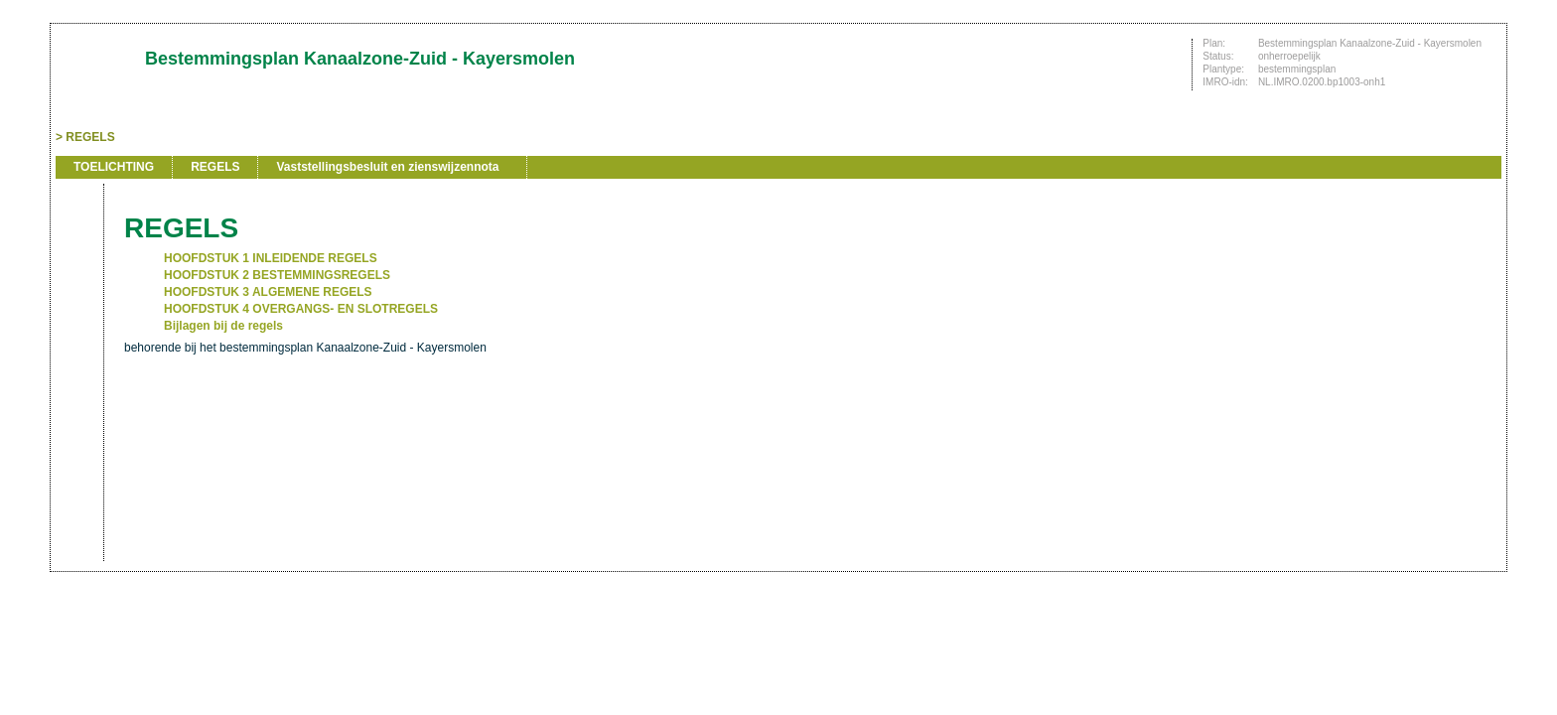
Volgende (77, 310)
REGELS (90, 137)
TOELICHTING (113, 167)
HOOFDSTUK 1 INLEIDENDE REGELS (270, 258)
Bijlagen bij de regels (223, 326)
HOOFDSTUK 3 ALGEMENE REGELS (268, 292)
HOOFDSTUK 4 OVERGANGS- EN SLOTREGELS (301, 309)
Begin (77, 250)
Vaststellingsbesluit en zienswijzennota (387, 167)
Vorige (77, 280)
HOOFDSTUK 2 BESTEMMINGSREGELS (277, 275)
